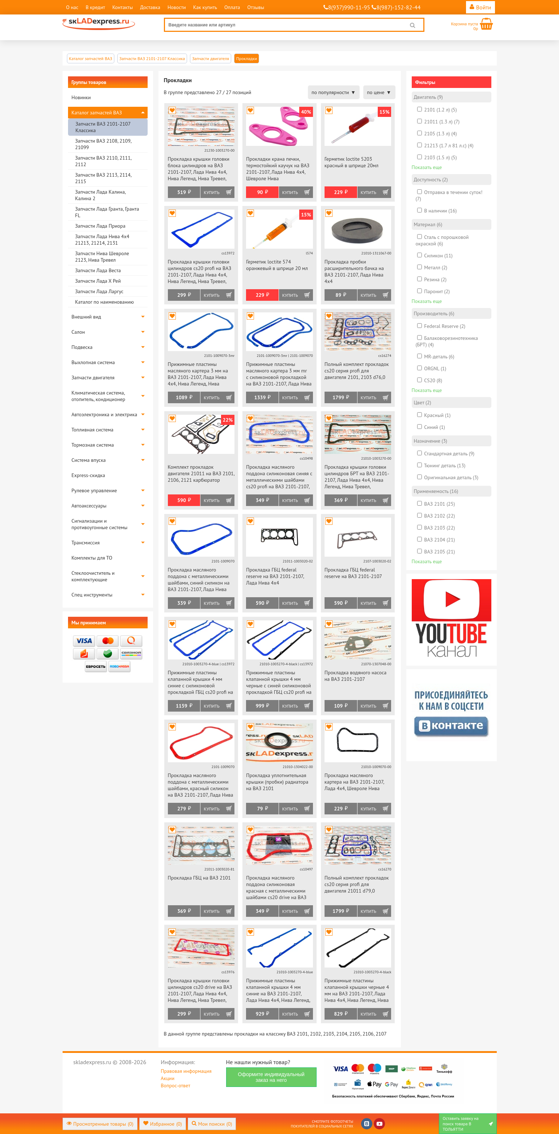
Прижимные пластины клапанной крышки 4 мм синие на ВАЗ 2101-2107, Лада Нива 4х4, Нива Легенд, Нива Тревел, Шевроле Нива (278, 990)
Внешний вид (86, 316)
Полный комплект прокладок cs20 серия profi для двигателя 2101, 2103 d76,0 (357, 370)
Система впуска (89, 460)
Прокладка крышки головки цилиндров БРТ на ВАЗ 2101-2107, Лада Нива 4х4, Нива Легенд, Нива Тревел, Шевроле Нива (357, 477)
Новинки (81, 97)
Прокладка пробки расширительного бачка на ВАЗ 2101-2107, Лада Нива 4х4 (354, 271)
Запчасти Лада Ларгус (99, 291)
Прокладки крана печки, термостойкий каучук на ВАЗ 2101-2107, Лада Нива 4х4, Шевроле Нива (277, 169)
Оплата (232, 7)
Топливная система (93, 429)
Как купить (205, 7)
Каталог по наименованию (104, 302)
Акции (167, 1078)
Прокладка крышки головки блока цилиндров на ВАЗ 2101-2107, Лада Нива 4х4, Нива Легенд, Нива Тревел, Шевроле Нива (198, 169)
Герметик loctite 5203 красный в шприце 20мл (351, 162)
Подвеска (82, 347)
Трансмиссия (86, 542)
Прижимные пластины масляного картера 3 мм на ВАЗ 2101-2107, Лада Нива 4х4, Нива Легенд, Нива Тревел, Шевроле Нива (198, 374)
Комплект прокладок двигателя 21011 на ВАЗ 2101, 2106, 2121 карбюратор (201, 473)
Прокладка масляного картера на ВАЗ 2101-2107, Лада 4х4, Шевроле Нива (354, 782)
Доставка (150, 7)
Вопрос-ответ (175, 1085)
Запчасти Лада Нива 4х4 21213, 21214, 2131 (102, 239)
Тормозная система (93, 445)
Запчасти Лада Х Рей (98, 281)
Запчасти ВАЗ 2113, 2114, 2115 (103, 178)
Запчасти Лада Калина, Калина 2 (100, 195)
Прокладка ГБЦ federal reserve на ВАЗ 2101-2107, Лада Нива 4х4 (275, 576)
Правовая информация (186, 1071)
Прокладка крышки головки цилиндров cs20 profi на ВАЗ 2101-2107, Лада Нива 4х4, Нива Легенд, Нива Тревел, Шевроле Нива (199, 272)
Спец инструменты (92, 594)
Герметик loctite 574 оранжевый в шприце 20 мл (277, 264)
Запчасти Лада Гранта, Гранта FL (107, 212)
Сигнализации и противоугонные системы (100, 524)
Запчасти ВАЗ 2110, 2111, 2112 (103, 161)
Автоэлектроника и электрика (104, 414)
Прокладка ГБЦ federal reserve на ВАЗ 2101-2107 (353, 572)
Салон (78, 332)
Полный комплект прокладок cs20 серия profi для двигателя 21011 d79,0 (357, 884)
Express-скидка (88, 475)
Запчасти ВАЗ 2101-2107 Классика (103, 127)
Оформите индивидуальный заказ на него (271, 1077)
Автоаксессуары (89, 505)
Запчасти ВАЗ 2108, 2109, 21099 (103, 144)
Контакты (122, 7)
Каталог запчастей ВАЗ (97, 112)
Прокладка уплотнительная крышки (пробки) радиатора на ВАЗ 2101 (277, 782)
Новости (177, 7)
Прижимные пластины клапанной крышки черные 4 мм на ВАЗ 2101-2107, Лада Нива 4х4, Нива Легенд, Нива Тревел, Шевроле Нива (357, 990)
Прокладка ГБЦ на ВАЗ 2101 (199, 877)
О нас (72, 7)
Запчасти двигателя (93, 377)
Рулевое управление (94, 490)
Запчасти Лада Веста (98, 270)
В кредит (95, 7)
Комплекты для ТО (92, 558)
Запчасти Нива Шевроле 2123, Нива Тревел (102, 256)
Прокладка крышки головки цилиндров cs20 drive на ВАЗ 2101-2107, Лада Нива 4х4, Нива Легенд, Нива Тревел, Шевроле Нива (200, 990)
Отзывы (255, 7)
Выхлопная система (93, 362)
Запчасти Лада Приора (100, 226)
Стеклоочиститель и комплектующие (93, 576)
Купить (211, 192)
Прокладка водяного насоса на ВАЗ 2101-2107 (356, 675)
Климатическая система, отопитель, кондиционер (99, 395)
